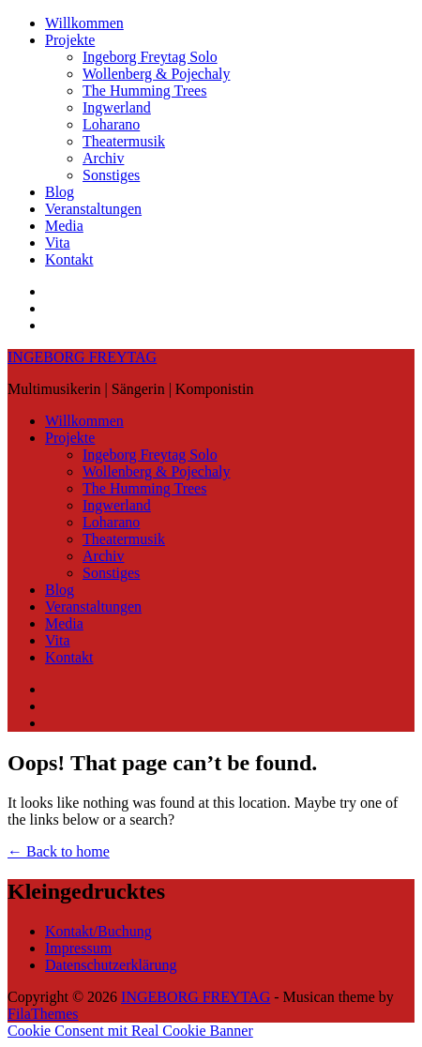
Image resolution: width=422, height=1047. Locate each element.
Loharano (111, 124)
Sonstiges (111, 175)
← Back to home (59, 851)
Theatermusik (124, 141)
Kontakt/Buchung (98, 931)
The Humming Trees (144, 91)
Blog (59, 192)
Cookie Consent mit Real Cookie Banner (130, 1031)
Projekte (70, 40)
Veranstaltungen (93, 209)
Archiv (103, 158)
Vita (57, 242)
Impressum (78, 948)
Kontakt (69, 259)
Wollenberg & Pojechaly (157, 74)
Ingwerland (117, 107)
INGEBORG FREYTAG (82, 357)
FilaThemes (43, 1014)
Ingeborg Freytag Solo (150, 57)
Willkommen (84, 23)
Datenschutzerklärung (110, 965)
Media (64, 226)
